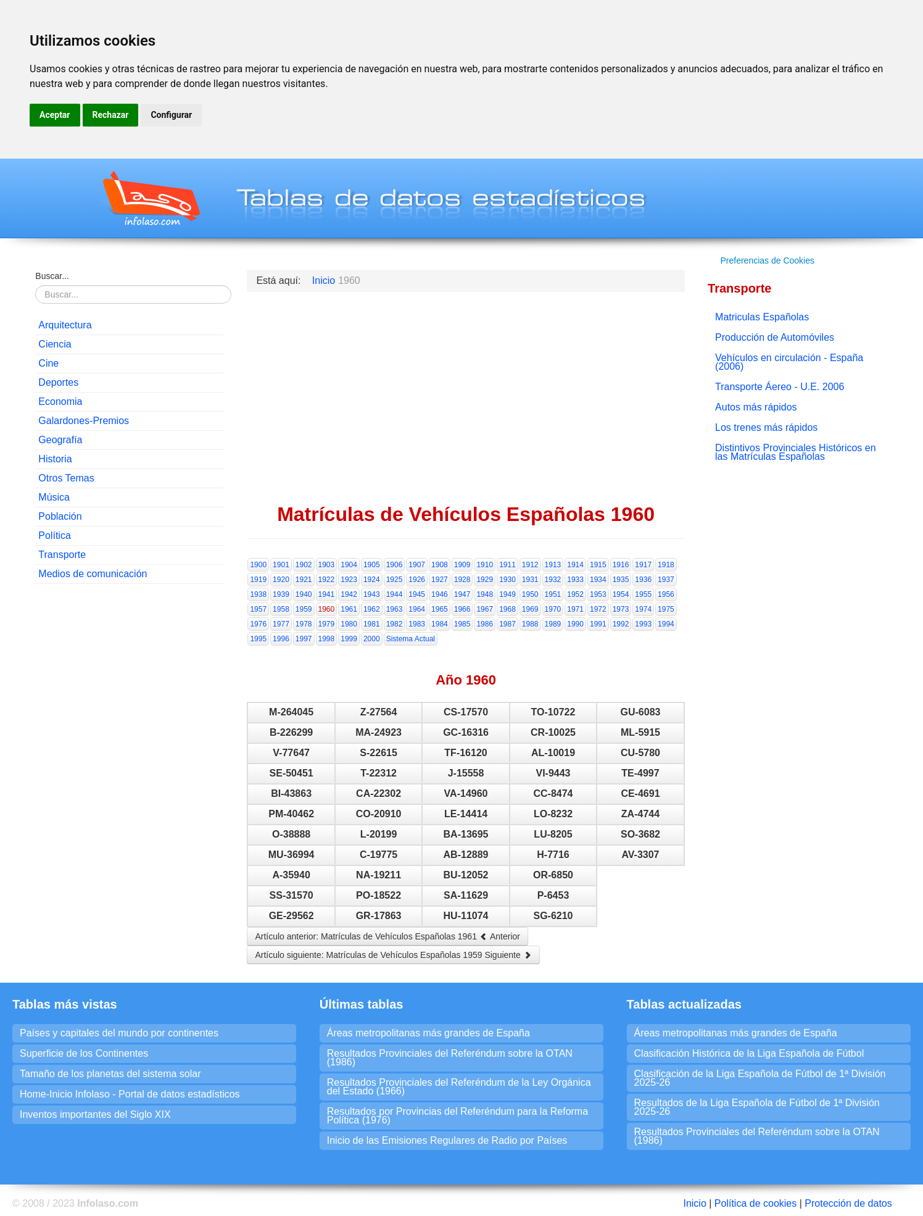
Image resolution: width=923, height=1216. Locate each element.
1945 (416, 594)
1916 (621, 564)
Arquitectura (64, 325)
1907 (416, 564)
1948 (484, 594)
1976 (258, 624)
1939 (281, 594)
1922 (326, 579)
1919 (258, 579)
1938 (258, 594)
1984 (439, 624)
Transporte (62, 554)
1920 (281, 579)
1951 (553, 594)
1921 (304, 579)
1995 (258, 639)
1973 (621, 609)
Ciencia (54, 344)
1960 (326, 609)
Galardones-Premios (83, 420)
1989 (553, 624)
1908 (439, 564)
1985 (462, 624)
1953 (598, 594)
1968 (507, 609)
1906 (394, 564)
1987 (507, 624)
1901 (281, 564)
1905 (371, 564)
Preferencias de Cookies (767, 260)
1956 (666, 594)
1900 (258, 564)
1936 (643, 579)
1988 (530, 624)
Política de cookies (755, 1203)
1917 (643, 564)
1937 (666, 579)
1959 (304, 609)
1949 (507, 594)
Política (54, 535)
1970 (553, 609)
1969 (530, 609)
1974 (643, 609)
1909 (462, 564)
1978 (304, 624)
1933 (575, 579)
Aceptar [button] (54, 115)
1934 (598, 579)
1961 (349, 609)
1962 (371, 609)
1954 (621, 594)
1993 (643, 624)
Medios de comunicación (92, 573)
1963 (394, 609)
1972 (598, 609)
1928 (462, 579)
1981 (371, 624)
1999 (349, 639)
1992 (621, 624)
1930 (507, 579)
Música (54, 497)
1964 (416, 609)
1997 (304, 639)
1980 (349, 624)
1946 (439, 594)
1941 (326, 594)
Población (59, 516)
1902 (304, 564)
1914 (575, 564)
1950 (530, 594)
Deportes (58, 382)
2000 (371, 639)
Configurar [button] (171, 115)
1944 (394, 594)
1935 (621, 579)
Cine (48, 363)
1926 (416, 579)
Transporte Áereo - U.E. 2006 (779, 386)
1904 (349, 564)
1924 (371, 579)
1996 (281, 639)
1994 (666, 624)
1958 (281, 609)
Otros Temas (66, 478)
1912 (530, 564)
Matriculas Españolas (762, 317)
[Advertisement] (129, 673)
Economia (60, 401)
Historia (55, 459)
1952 (575, 594)
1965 (439, 609)
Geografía (60, 440)
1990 (575, 624)
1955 (643, 594)
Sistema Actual (410, 639)
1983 (416, 624)
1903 (326, 564)
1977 (281, 624)
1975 (666, 609)
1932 (553, 579)
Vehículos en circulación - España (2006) (789, 362)
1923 (349, 579)
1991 (598, 624)
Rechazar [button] (111, 115)
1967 (484, 609)
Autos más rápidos (756, 407)
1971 (575, 609)
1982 (394, 624)
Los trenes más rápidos (766, 427)
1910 (484, 564)
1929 (484, 579)
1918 (666, 564)
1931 (530, 579)
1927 (439, 579)
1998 (326, 639)
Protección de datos (848, 1203)
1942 (349, 594)
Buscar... (51, 276)
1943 (371, 594)
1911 (507, 564)
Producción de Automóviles (774, 337)
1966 (462, 609)
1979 (326, 624)
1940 (304, 594)
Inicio (694, 1203)
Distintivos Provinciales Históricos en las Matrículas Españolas (795, 452)
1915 (598, 564)
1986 (484, 624)
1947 (462, 594)
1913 (553, 564)
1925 (394, 579)
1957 (258, 609)
